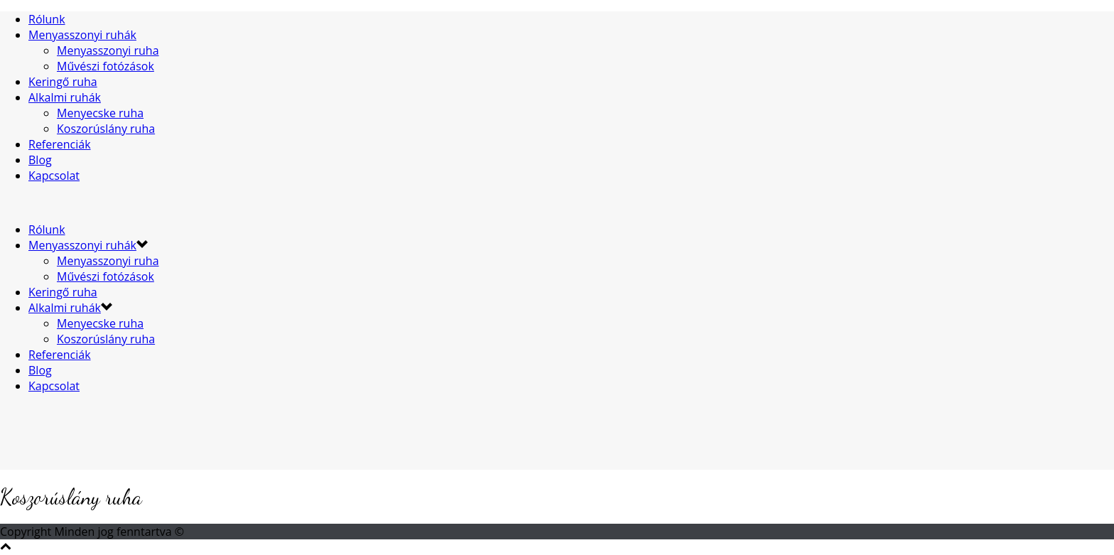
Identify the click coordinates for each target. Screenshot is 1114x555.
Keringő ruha (62, 82)
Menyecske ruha (100, 113)
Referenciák (59, 144)
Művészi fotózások (105, 66)
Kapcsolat (54, 175)
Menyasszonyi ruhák (82, 35)
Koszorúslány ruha (106, 128)
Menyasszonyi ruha (108, 50)
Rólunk (46, 19)
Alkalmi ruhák (64, 97)
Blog (40, 160)
